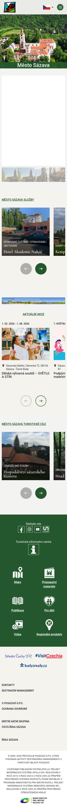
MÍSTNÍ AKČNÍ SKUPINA (15, 721)
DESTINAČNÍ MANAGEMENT (18, 690)
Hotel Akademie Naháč (23, 251)
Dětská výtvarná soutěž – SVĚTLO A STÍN (25, 375)
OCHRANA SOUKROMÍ (14, 708)
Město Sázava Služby (18, 199)
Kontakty (8, 685)
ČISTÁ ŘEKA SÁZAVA (14, 727)
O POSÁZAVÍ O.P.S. (12, 703)
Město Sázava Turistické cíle (24, 424)
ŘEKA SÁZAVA (10, 739)
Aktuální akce (33, 314)
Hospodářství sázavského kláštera (24, 474)
